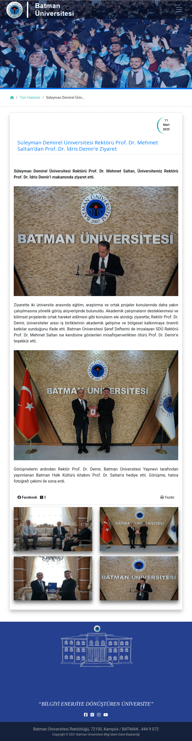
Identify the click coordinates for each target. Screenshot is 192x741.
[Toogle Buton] (179, 10)
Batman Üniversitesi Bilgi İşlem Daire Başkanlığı (108, 734)
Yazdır (167, 497)
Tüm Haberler (30, 98)
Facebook (28, 497)
